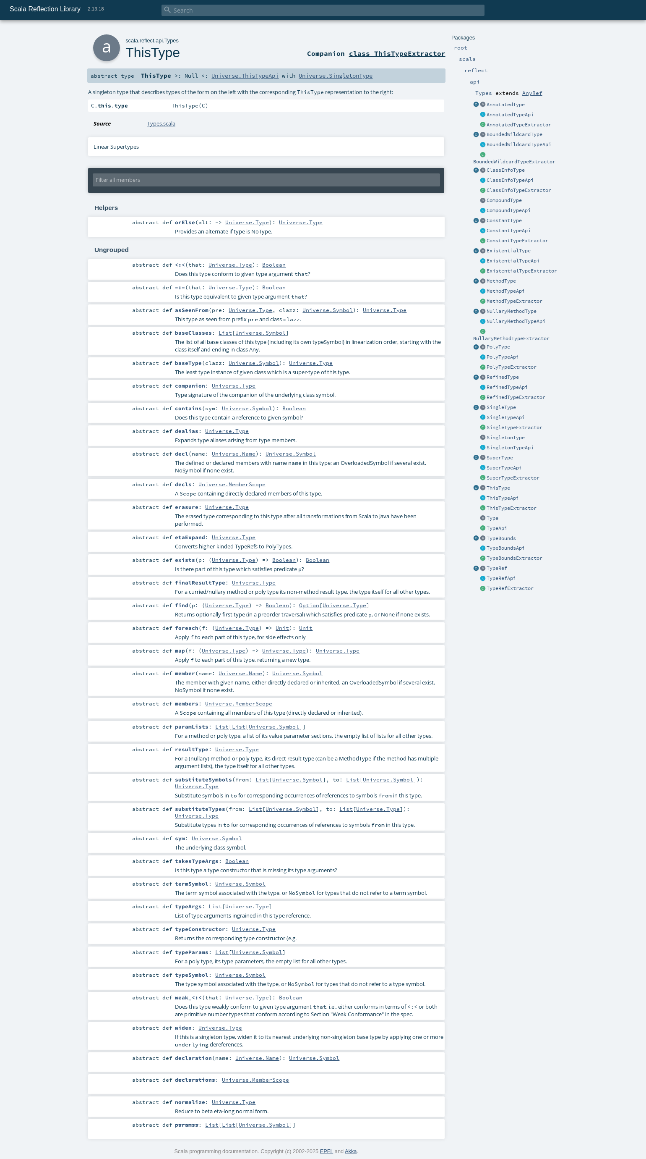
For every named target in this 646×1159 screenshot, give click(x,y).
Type (492, 518)
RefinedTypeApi (507, 387)
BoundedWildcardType (514, 134)
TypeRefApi (501, 578)
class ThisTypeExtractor (397, 53)
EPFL (326, 1151)
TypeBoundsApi (506, 548)
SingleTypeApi (506, 417)
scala (131, 40)
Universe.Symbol (327, 310)
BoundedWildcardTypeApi (519, 144)
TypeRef (497, 568)
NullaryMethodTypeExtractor (511, 338)
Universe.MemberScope (232, 484)
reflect (147, 40)
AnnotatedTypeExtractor (519, 125)
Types (171, 40)
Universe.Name (233, 453)
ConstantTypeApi (509, 230)
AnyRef (532, 92)
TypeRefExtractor (510, 588)
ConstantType (504, 220)
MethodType (501, 281)
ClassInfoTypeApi (510, 180)
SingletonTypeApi (510, 448)
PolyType (498, 347)
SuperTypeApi (504, 468)
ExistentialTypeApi (513, 261)
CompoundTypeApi (509, 210)
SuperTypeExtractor (513, 478)
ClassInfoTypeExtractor (519, 190)
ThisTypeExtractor (512, 508)
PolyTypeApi (503, 357)
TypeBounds (501, 538)
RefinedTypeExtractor (516, 397)
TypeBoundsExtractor (514, 558)
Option (309, 605)
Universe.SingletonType (335, 75)
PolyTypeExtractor (512, 367)
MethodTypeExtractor (514, 301)
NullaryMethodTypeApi (516, 321)
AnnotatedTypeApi (510, 115)
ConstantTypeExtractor (517, 241)
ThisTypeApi (503, 498)
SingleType (501, 407)
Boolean (274, 264)
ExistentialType (509, 251)
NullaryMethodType (512, 311)
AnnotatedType (506, 105)
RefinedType (503, 377)
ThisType (498, 488)
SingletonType (506, 438)
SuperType (500, 458)
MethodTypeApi (506, 291)
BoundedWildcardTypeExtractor (514, 162)
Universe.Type (247, 222)
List (225, 332)
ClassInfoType (506, 170)
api (159, 40)
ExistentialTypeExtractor (522, 271)
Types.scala (161, 123)
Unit (282, 627)
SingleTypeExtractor (514, 427)
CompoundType (504, 200)
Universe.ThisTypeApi (245, 75)
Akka (351, 1151)
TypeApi (497, 528)
